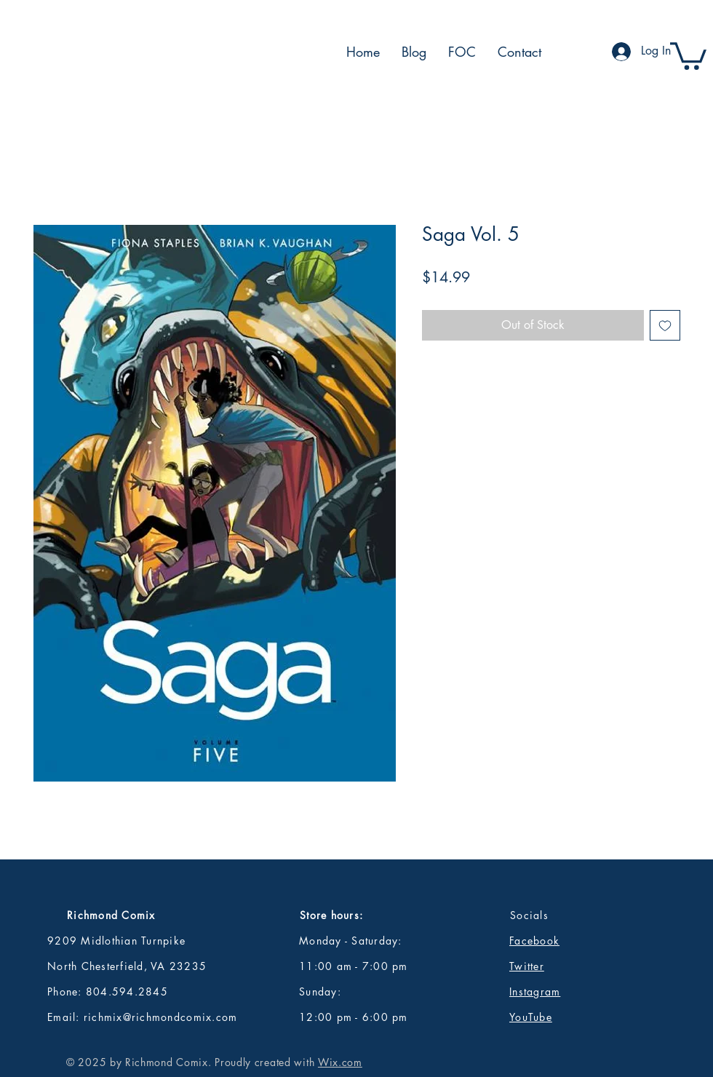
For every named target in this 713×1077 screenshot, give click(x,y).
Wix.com (340, 1062)
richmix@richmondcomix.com (161, 1017)
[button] (688, 54)
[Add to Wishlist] (665, 325)
